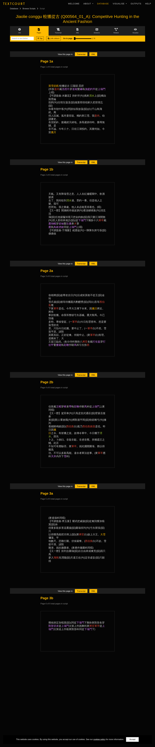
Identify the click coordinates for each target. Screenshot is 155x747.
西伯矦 (70, 426)
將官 (85, 341)
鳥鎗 (56, 227)
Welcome (74, 4)
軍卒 (101, 220)
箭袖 (61, 223)
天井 (53, 456)
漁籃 (87, 89)
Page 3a (47, 493)
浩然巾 (66, 89)
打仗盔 (96, 341)
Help (148, 4)
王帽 (58, 406)
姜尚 (56, 89)
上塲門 (101, 89)
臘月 (53, 132)
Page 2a (47, 271)
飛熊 (56, 557)
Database (103, 4)
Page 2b (47, 382)
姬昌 (92, 426)
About (87, 4)
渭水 (91, 95)
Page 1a (47, 61)
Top (40, 38)
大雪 (102, 534)
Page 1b (47, 169)
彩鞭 (66, 345)
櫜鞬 (58, 345)
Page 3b (47, 598)
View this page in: (65, 54)
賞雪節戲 (53, 85)
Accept (132, 739)
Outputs (136, 4)
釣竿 (92, 89)
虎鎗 (61, 227)
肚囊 (68, 223)
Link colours (54, 38)
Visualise (119, 4)
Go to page (67, 38)
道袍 (74, 89)
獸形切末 (53, 625)
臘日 (94, 308)
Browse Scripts (29, 9)
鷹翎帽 (52, 223)
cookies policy (99, 739)
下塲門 (82, 220)
